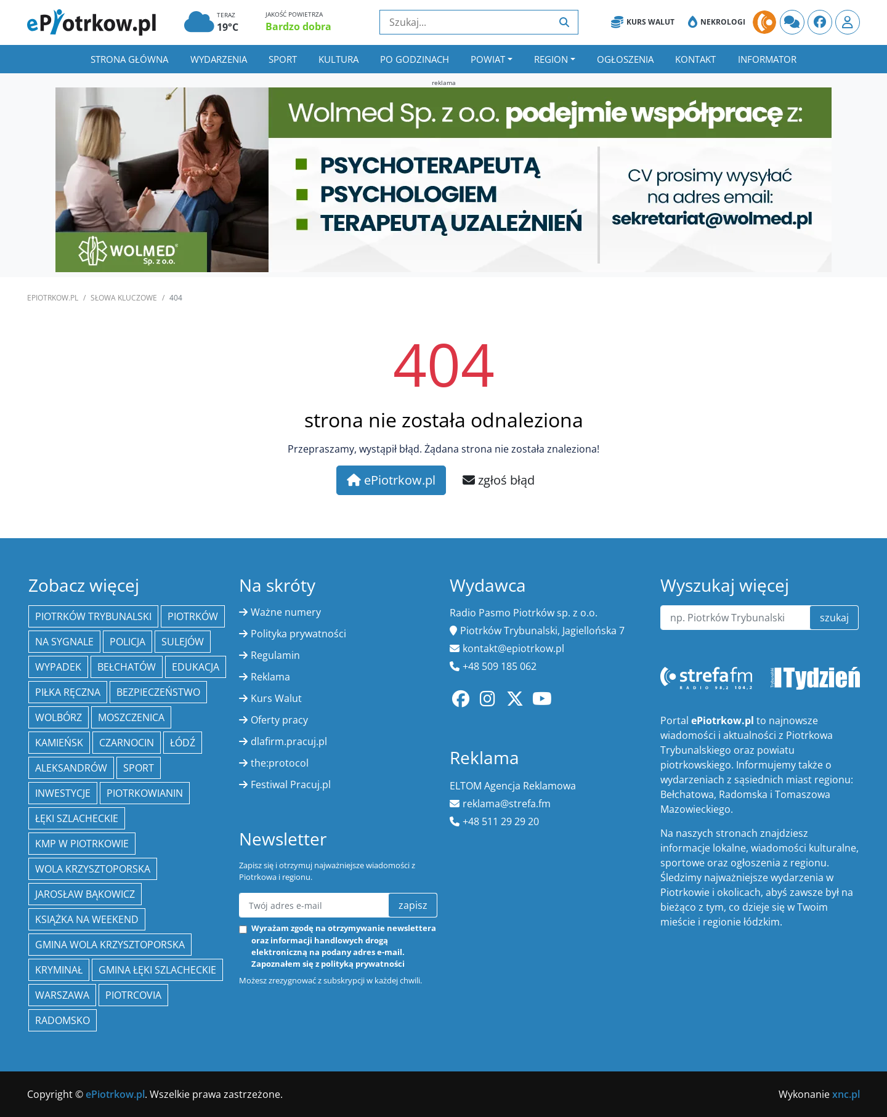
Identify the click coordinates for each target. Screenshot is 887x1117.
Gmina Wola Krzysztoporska (110, 944)
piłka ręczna (67, 692)
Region (551, 59)
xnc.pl (846, 1094)
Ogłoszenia (625, 59)
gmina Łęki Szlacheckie (157, 970)
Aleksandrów (71, 768)
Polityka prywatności (298, 633)
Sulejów (182, 641)
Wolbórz (58, 717)
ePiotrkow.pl (52, 297)
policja (127, 641)
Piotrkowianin (145, 793)
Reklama (270, 677)
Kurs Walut (642, 22)
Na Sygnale (64, 641)
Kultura (338, 59)
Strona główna (129, 59)
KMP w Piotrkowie (82, 843)
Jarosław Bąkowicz (85, 894)
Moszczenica (131, 717)
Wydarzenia (218, 59)
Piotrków (193, 616)
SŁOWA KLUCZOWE (124, 297)
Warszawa (62, 995)
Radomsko (62, 1020)
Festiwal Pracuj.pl (291, 784)
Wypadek (58, 667)
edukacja (195, 667)
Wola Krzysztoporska (92, 869)
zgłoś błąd (499, 480)
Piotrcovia (133, 995)
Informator (767, 59)
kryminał (59, 970)
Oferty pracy (279, 720)
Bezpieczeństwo (158, 692)
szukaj (834, 617)
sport (138, 768)
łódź (182, 742)
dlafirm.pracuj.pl (289, 741)
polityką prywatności (363, 963)
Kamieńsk (59, 742)
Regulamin (275, 655)
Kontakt (695, 59)
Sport (283, 59)
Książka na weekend (87, 919)
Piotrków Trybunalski (93, 616)
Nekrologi (716, 22)
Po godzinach (414, 59)
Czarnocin (126, 742)
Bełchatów (126, 667)
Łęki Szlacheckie (76, 818)
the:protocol (280, 763)
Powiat (488, 59)
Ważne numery (286, 612)
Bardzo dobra (298, 26)
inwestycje (63, 793)
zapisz (413, 905)
